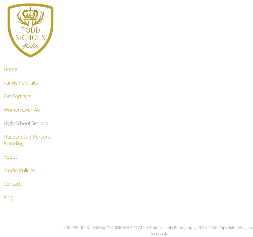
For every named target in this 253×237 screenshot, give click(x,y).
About (10, 156)
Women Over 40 (22, 109)
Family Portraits (21, 82)
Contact (12, 183)
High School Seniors (26, 123)
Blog (8, 197)
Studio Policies (19, 170)
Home (10, 69)
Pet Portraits (17, 96)
